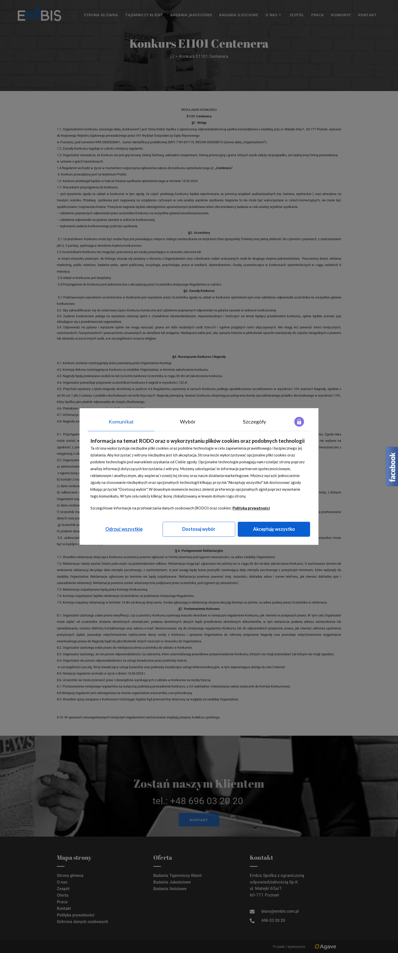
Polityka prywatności (251, 508)
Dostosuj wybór (198, 529)
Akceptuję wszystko (274, 529)
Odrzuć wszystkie (124, 529)
